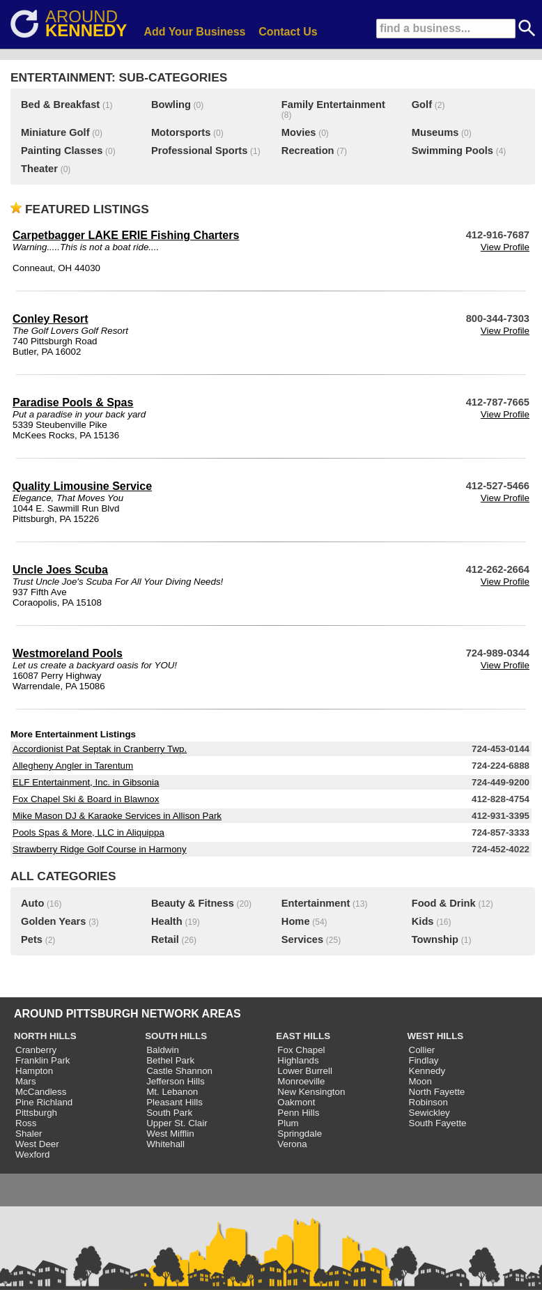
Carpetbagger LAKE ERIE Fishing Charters (126, 235)
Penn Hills (298, 1112)
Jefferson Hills (175, 1081)
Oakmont (296, 1102)
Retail (165, 939)
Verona (292, 1144)
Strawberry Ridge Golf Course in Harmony (100, 849)
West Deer (37, 1144)
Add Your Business (194, 32)
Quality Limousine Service (82, 486)
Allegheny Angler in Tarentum (73, 765)
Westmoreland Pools (68, 653)
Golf (422, 104)
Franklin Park (42, 1060)
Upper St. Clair (176, 1123)
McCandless (40, 1091)
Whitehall (165, 1144)
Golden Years (53, 921)
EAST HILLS (303, 1036)
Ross (25, 1123)
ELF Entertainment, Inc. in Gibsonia (86, 782)
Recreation (307, 150)
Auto (32, 903)
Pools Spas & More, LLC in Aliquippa (88, 832)
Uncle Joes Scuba (60, 570)
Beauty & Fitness (192, 903)
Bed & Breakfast (60, 104)
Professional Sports (199, 150)
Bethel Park (170, 1060)
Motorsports (181, 132)
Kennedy (427, 1071)
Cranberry (35, 1050)
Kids (423, 921)
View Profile (505, 247)
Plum (287, 1123)
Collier (422, 1050)
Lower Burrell (304, 1071)
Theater (39, 168)
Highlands (297, 1060)
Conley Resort (50, 319)
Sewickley (429, 1112)
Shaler (28, 1133)
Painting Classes (61, 150)
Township (435, 939)
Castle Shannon (179, 1071)
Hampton (34, 1071)
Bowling (171, 104)
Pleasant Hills (174, 1102)
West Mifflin (170, 1133)
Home (295, 921)
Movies (298, 132)
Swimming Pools (452, 150)
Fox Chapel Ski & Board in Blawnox (86, 799)
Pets (31, 939)
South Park (169, 1112)
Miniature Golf (55, 132)
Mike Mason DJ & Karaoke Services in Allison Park (117, 816)
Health (167, 921)
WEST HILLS (436, 1036)
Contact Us (287, 32)
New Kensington (311, 1091)
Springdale (299, 1133)
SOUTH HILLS (176, 1036)
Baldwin (162, 1050)
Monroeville (301, 1081)
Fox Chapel (301, 1050)
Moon (420, 1081)
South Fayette (438, 1123)
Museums (435, 132)
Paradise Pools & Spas (73, 402)
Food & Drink (444, 903)
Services (302, 939)
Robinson (428, 1102)
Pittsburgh (36, 1112)
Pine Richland (43, 1102)
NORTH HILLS (45, 1036)
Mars (25, 1081)
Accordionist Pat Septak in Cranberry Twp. (100, 749)
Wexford (32, 1154)
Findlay (424, 1060)
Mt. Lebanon (172, 1091)
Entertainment (315, 903)
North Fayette (437, 1091)
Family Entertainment (333, 104)
